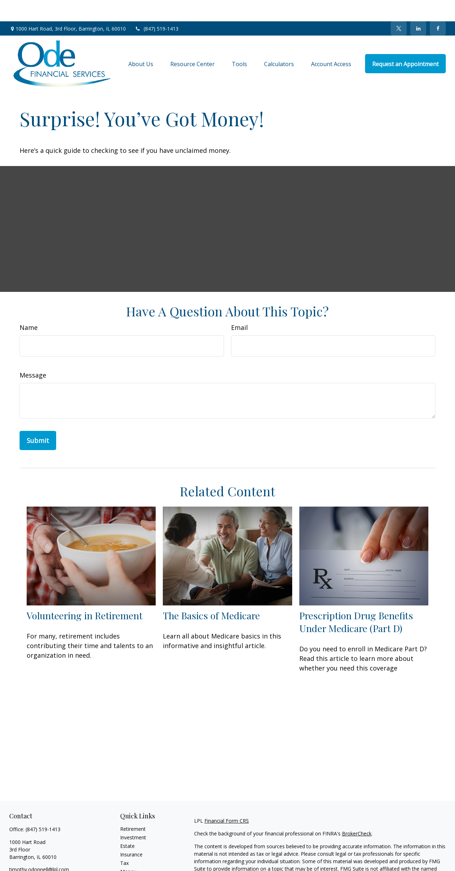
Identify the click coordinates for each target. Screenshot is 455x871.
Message (33, 353)
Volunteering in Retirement (85, 594)
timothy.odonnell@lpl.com (39, 848)
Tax (124, 841)
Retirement (133, 807)
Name (29, 306)
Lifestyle (129, 858)
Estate (127, 824)
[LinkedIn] (418, 7)
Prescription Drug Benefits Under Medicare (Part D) (356, 600)
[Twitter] (399, 7)
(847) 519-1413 (156, 7)
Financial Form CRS (226, 799)
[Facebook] (438, 7)
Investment (133, 816)
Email (239, 306)
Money (128, 850)
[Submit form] (38, 419)
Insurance (131, 833)
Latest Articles (136, 867)
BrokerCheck (356, 812)
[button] (140, 42)
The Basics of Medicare (211, 594)
